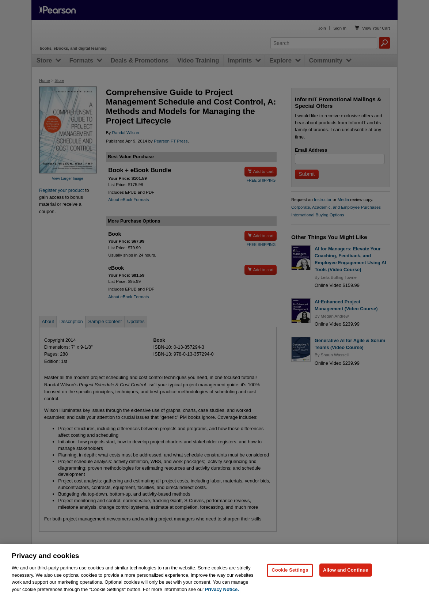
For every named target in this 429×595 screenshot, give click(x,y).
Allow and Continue (345, 577)
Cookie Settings (290, 577)
